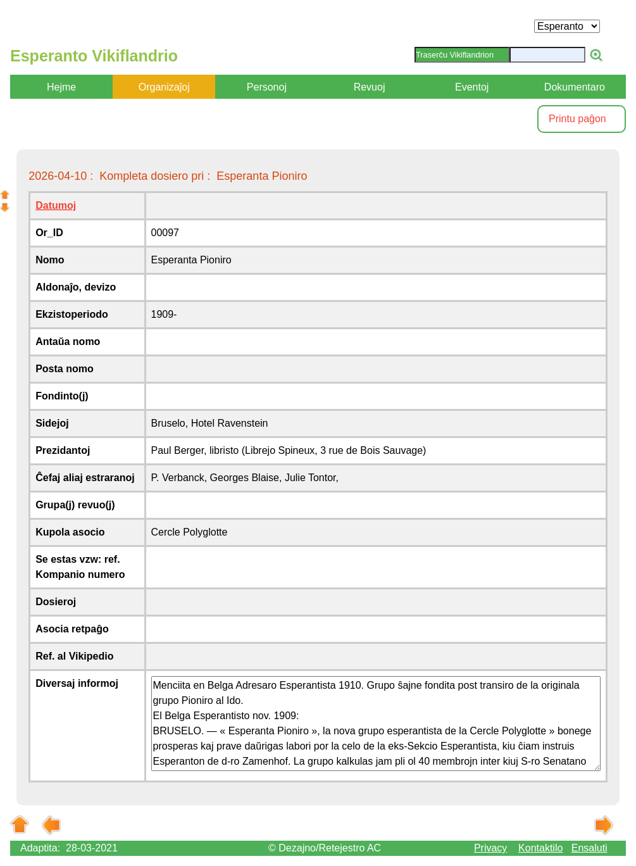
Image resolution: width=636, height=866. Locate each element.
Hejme (61, 87)
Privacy (490, 848)
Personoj (267, 87)
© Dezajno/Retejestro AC (324, 848)
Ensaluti (589, 848)
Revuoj (369, 87)
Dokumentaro (574, 87)
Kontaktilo (540, 848)
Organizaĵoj (164, 87)
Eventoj (472, 87)
